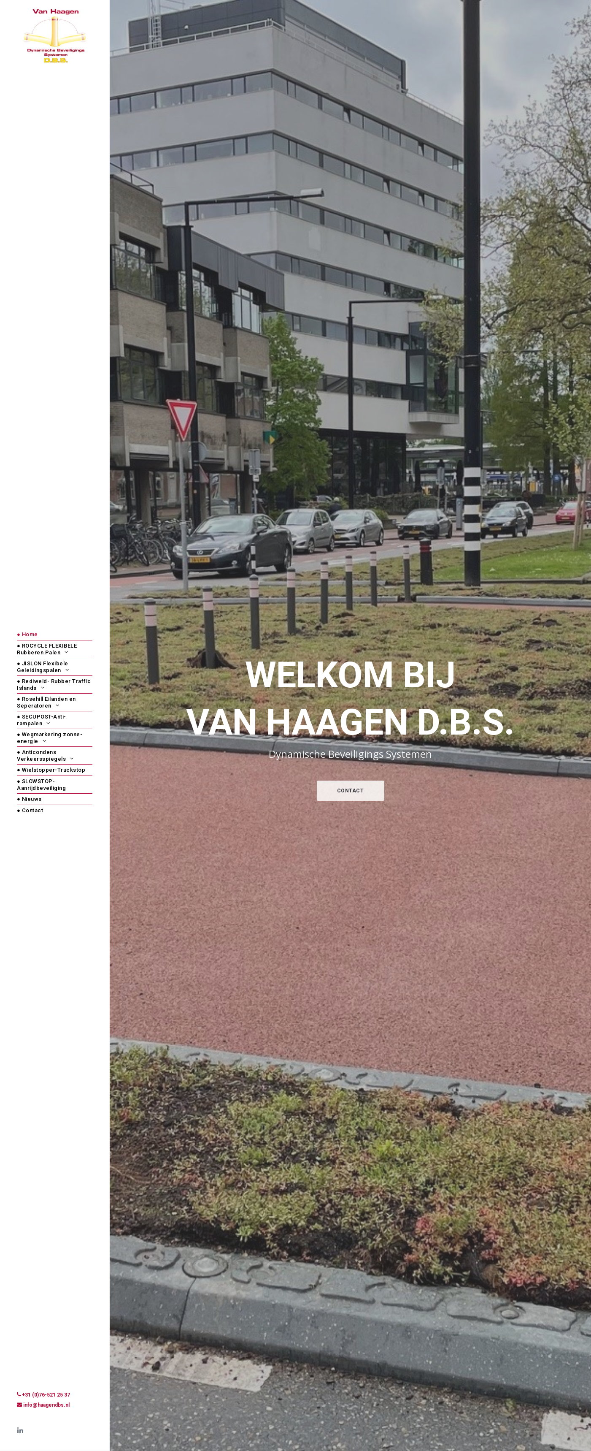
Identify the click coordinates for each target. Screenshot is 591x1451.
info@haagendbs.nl (46, 1405)
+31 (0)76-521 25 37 (46, 1395)
